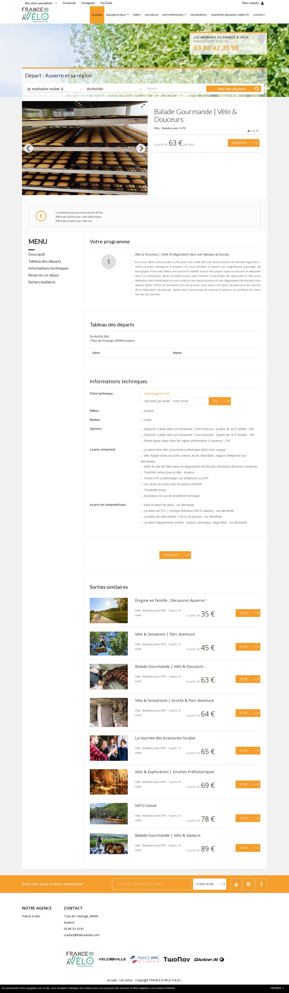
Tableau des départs (44, 261)
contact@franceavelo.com (81, 935)
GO (215, 401)
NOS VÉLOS (151, 14)
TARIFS (137, 14)
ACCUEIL (97, 14)
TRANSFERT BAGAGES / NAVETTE (230, 14)
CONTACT (259, 14)
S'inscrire (205, 884)
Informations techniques (48, 268)
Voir (244, 613)
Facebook (69, 3)
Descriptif (36, 254)
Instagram (88, 3)
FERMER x (277, 988)
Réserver (239, 143)
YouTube (106, 3)
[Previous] (28, 148)
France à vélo (31, 916)
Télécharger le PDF (157, 394)
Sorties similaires (41, 282)
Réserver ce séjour (43, 275)
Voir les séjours (232, 88)
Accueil (112, 980)
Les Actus (126, 980)
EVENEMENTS (198, 14)
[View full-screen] (143, 105)
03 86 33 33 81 (74, 929)
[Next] (141, 148)
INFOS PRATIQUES (173, 14)
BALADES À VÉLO (116, 14)
